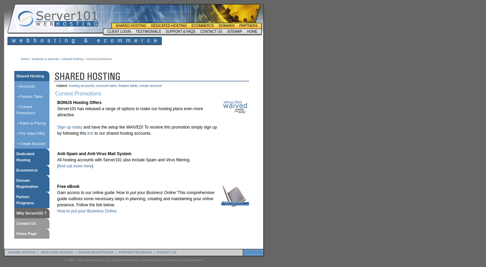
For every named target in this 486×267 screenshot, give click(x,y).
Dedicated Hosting (169, 26)
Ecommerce (203, 26)
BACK (257, 252)
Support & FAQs (180, 31)
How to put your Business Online (87, 211)
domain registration (96, 252)
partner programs (135, 252)
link (90, 133)
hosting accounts (81, 86)
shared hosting (72, 59)
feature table (128, 86)
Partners (248, 26)
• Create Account (30, 144)
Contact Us (211, 31)
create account (150, 86)
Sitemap (234, 31)
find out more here (75, 166)
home (25, 59)
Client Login (119, 31)
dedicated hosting (57, 252)
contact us (167, 252)
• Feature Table (29, 96)
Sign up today (69, 127)
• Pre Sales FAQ (30, 133)
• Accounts (25, 86)
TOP (248, 252)
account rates (106, 86)
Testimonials (148, 31)
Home (252, 31)
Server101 (58, 18)
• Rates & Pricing (31, 123)
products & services (45, 59)
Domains (227, 26)
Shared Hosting (131, 26)
